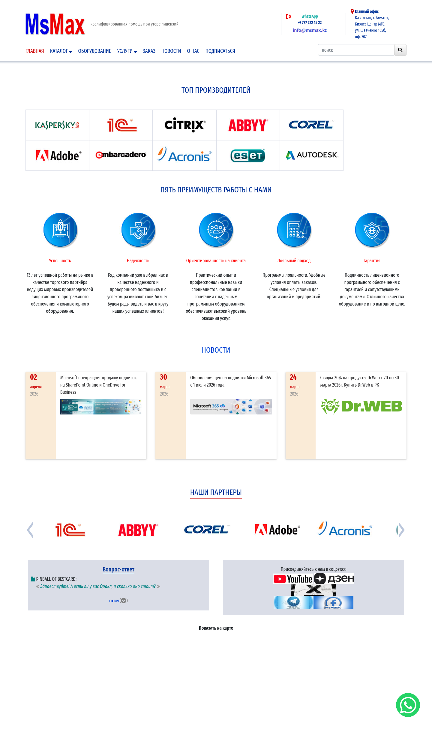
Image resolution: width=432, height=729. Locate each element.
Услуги (127, 51)
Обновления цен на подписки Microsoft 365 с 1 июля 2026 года (230, 381)
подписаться (220, 51)
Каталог (61, 51)
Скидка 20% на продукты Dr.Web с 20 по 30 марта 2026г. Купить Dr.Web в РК (359, 381)
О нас (193, 51)
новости (216, 350)
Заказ (149, 51)
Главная (35, 51)
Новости (171, 51)
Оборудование (94, 51)
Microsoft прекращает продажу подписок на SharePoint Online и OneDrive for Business (98, 385)
